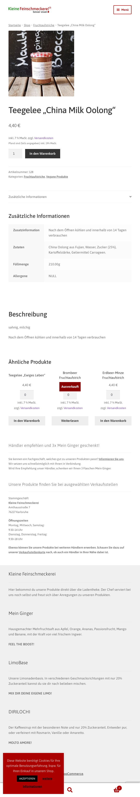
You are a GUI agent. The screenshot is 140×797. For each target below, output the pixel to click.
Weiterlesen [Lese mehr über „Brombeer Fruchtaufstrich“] (70, 420)
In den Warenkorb (43, 153)
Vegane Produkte (57, 176)
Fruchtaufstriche (43, 25)
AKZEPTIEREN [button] (27, 778)
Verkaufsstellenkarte (32, 552)
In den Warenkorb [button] (27, 420)
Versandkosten (43, 138)
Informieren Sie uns (111, 459)
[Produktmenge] (15, 153)
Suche (70, 790)
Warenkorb (107, 787)
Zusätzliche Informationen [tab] (28, 197)
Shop (27, 25)
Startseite (15, 25)
